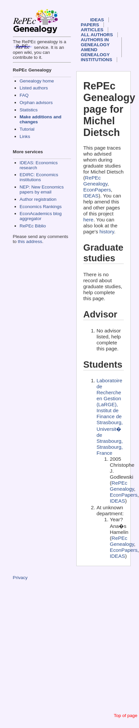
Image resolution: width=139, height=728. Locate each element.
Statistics (28, 109)
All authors (97, 34)
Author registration (38, 199)
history (107, 231)
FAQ (24, 95)
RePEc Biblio (33, 225)
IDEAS (97, 19)
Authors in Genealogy (95, 42)
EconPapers (97, 189)
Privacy (20, 577)
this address (30, 241)
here (88, 219)
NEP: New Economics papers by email (42, 189)
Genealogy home (37, 80)
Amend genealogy (95, 52)
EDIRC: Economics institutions (39, 177)
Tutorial (27, 129)
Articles (92, 29)
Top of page (125, 715)
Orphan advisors (36, 102)
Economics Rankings (41, 206)
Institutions (96, 59)
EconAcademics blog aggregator (41, 216)
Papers (90, 24)
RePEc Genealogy (95, 180)
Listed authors (34, 87)
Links (25, 136)
